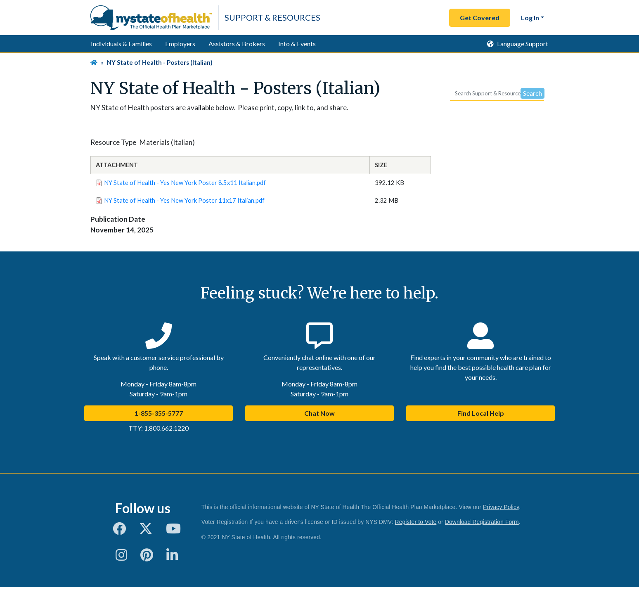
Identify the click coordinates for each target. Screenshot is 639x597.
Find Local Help (480, 413)
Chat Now (319, 413)
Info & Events (297, 43)
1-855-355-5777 (159, 413)
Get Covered (479, 17)
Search (532, 93)
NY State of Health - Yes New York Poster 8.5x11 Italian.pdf (185, 182)
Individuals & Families (121, 43)
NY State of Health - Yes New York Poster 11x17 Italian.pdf (184, 200)
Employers (180, 43)
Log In (530, 17)
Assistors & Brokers (236, 43)
